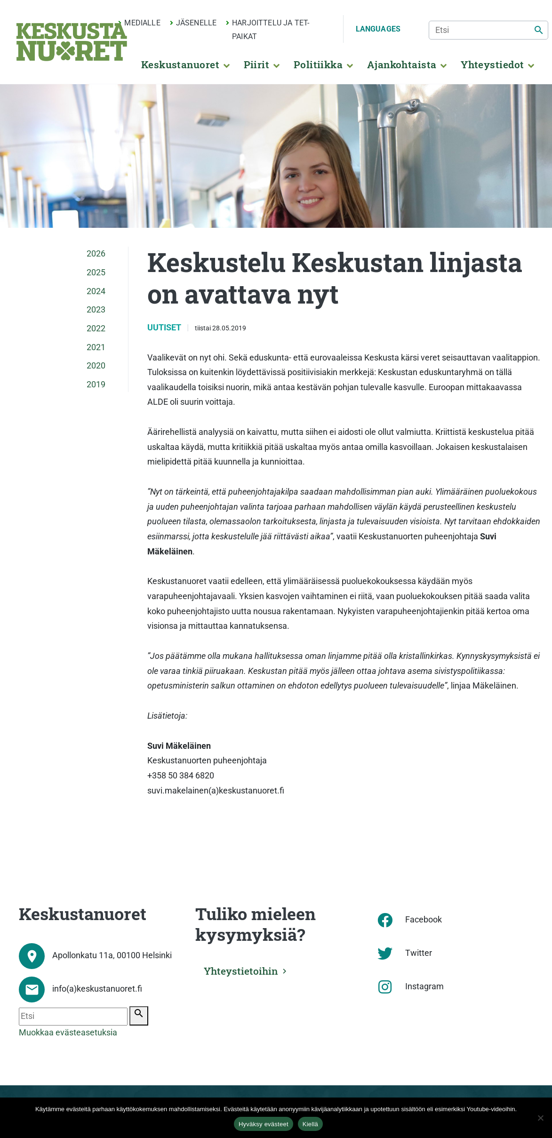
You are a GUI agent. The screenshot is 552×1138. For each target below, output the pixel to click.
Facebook (423, 919)
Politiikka (318, 64)
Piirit (257, 64)
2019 (96, 384)
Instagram (424, 986)
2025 (96, 272)
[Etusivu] (71, 41)
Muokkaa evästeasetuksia (68, 1032)
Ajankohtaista (402, 64)
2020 (96, 365)
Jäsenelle (196, 22)
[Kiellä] (540, 1117)
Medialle (142, 22)
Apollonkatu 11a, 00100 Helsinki (112, 955)
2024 (96, 291)
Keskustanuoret (180, 64)
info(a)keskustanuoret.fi (97, 989)
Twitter (418, 953)
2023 (96, 309)
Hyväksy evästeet (263, 1124)
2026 (96, 253)
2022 (96, 328)
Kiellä (310, 1124)
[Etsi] (488, 30)
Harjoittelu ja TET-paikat (270, 29)
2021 (96, 347)
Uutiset (165, 327)
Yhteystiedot (492, 64)
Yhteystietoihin (241, 971)
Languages (378, 28)
